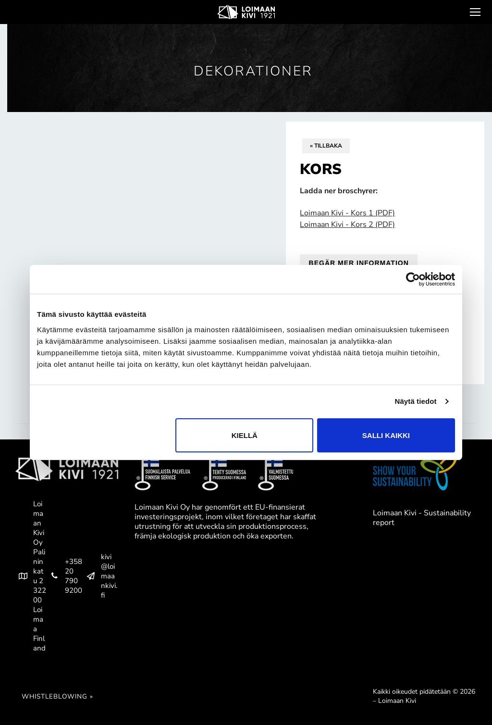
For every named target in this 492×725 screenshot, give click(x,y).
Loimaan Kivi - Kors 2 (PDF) (347, 224)
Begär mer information (359, 263)
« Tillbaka (326, 146)
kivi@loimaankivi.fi (100, 576)
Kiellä (245, 435)
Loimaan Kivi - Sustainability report (422, 518)
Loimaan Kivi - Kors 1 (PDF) (347, 213)
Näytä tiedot (416, 401)
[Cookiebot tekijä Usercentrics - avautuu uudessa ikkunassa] (413, 279)
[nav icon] (474, 12)
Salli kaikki (386, 435)
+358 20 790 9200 (64, 576)
